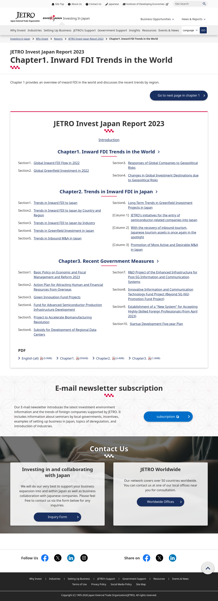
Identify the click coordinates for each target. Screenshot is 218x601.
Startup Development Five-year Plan (156, 324)
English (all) (37, 358)
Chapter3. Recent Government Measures (106, 261)
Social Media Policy (121, 584)
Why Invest (35, 578)
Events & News (180, 578)
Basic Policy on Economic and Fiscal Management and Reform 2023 (60, 274)
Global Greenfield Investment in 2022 (61, 170)
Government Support (134, 578)
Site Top (59, 4)
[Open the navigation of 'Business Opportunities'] (157, 19)
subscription (168, 416)
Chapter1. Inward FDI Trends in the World (106, 151)
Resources (159, 578)
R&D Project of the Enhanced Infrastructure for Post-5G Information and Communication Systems (162, 277)
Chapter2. (110, 358)
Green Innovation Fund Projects (57, 297)
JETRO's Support (106, 578)
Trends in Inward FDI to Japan (55, 203)
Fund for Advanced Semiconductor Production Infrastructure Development (68, 307)
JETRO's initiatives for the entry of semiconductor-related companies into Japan (164, 217)
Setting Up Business (79, 578)
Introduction (109, 139)
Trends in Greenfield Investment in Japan (64, 230)
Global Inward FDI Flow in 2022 (57, 163)
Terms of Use (79, 584)
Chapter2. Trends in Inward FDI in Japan (106, 191)
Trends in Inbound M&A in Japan (58, 238)
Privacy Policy (98, 584)
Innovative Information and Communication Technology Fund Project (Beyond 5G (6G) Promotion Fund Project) (160, 294)
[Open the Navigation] (18, 30)
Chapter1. (74, 358)
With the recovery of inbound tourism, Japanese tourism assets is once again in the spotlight (163, 232)
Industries (54, 578)
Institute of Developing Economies (147, 4)
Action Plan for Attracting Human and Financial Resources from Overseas (68, 287)
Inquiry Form (57, 517)
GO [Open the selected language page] (203, 30)
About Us (76, 4)
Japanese (114, 4)
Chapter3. (146, 358)
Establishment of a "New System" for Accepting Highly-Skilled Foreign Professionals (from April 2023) (162, 311)
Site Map (141, 584)
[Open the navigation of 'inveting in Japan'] (193, 19)
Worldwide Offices (160, 502)
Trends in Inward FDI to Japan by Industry (64, 223)
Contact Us (95, 4)
